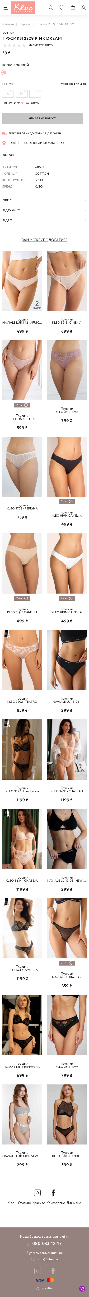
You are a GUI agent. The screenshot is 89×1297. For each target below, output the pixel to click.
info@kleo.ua (48, 1259)
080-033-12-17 (47, 1244)
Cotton (8, 33)
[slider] (14, 45)
